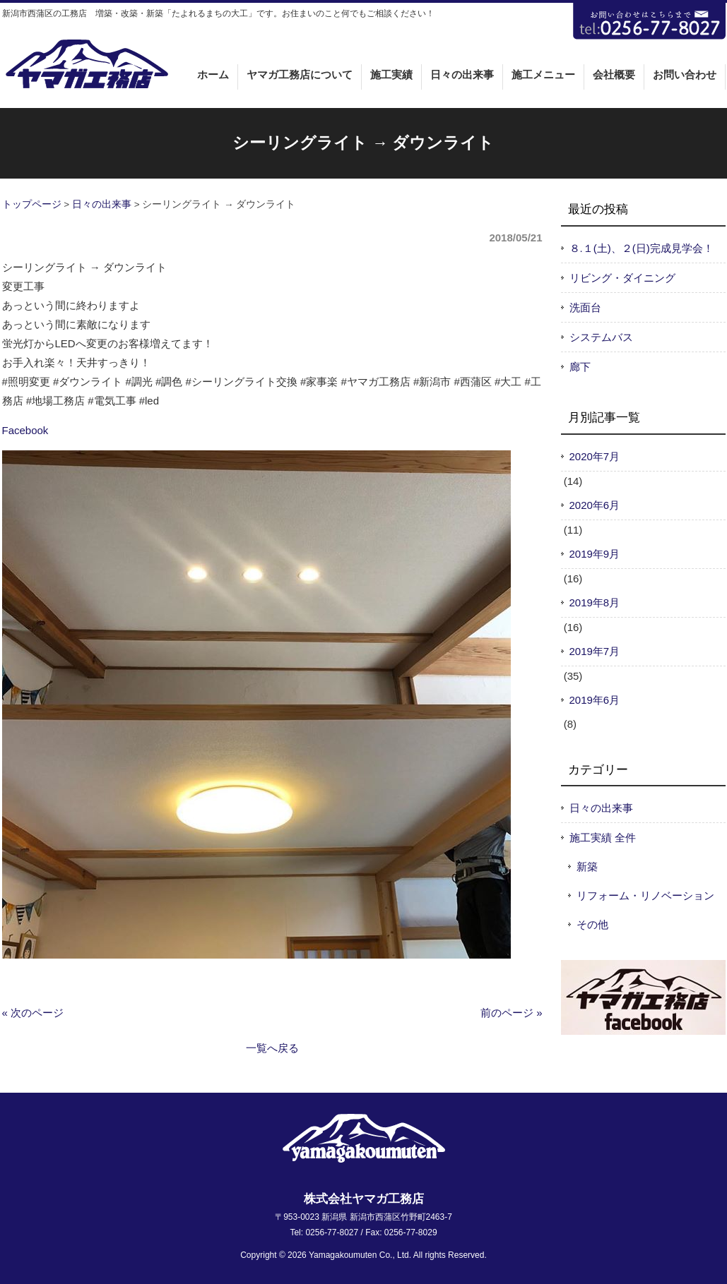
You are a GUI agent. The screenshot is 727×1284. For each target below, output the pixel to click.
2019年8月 (594, 602)
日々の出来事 (101, 204)
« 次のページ (33, 1013)
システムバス (601, 337)
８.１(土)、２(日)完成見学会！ (641, 248)
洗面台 (585, 307)
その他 (592, 924)
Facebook (25, 430)
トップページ (31, 204)
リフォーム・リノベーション (645, 895)
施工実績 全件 (602, 838)
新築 (587, 866)
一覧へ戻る (272, 1048)
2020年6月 (594, 505)
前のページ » (511, 1013)
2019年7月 (594, 651)
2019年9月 (594, 554)
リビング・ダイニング (622, 278)
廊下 (580, 367)
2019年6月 (594, 700)
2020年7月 (594, 456)
